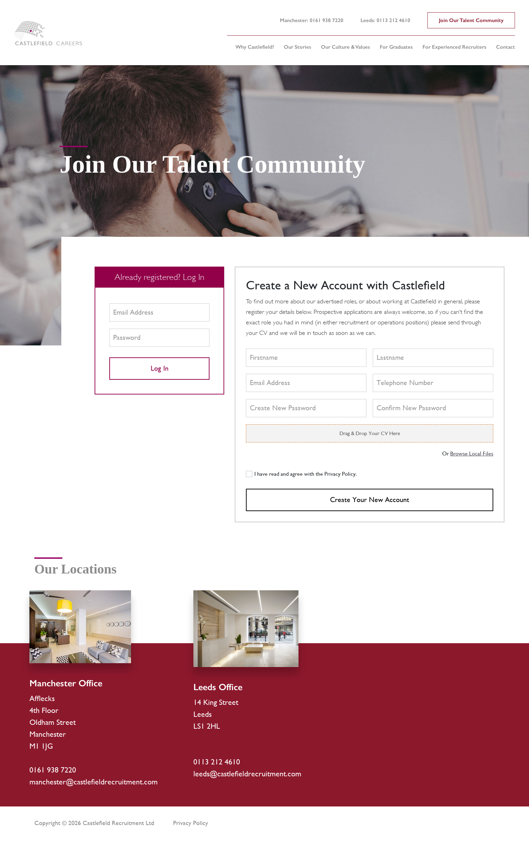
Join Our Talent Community (471, 20)
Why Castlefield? (254, 47)
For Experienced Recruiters (454, 47)
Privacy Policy (190, 822)
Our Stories (297, 47)
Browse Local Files (471, 453)
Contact (505, 47)
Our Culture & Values (345, 47)
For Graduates (396, 47)
